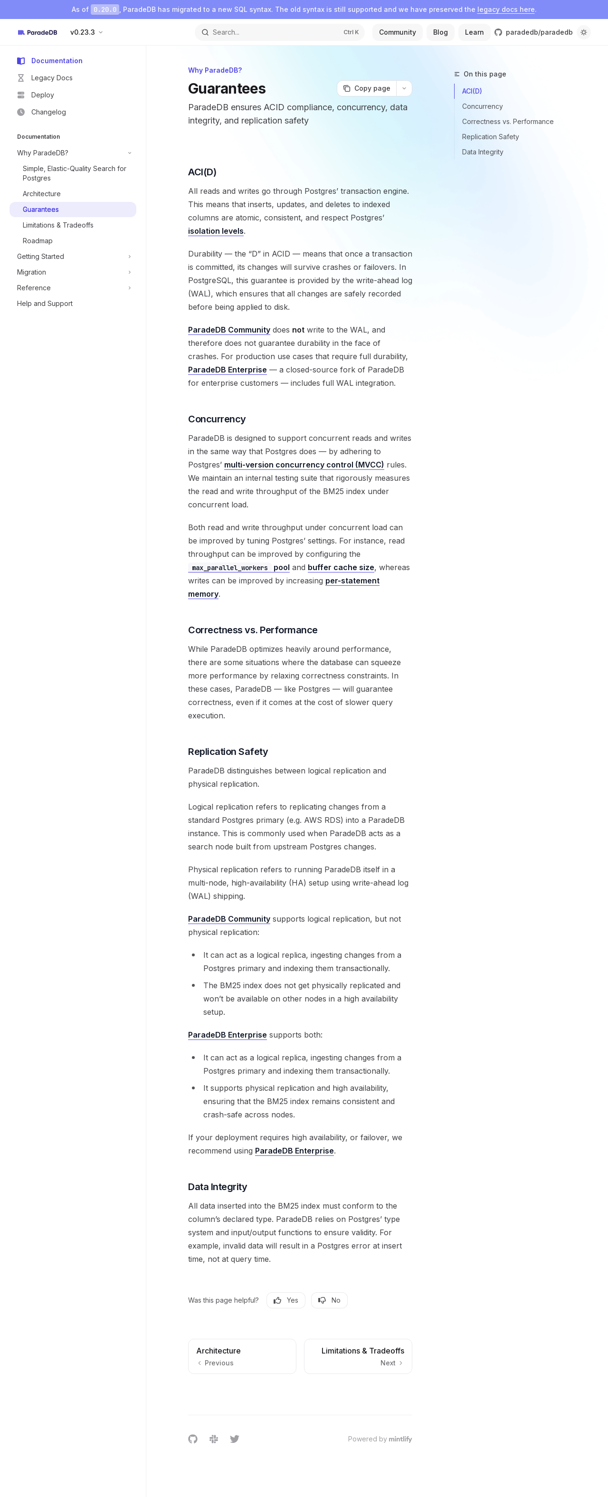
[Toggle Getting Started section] (73, 256)
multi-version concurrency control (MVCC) (304, 464)
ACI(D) (472, 91)
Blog (440, 32)
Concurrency (482, 106)
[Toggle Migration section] (73, 272)
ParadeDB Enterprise (227, 369)
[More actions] (404, 88)
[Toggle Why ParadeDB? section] (73, 153)
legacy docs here (506, 9)
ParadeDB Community (229, 329)
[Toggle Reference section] (73, 288)
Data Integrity (483, 152)
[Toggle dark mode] (584, 32)
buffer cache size (341, 567)
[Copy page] (366, 88)
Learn (474, 32)
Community (397, 32)
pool (239, 567)
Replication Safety (490, 137)
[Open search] (280, 32)
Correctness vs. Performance (508, 121)
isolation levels (216, 231)
